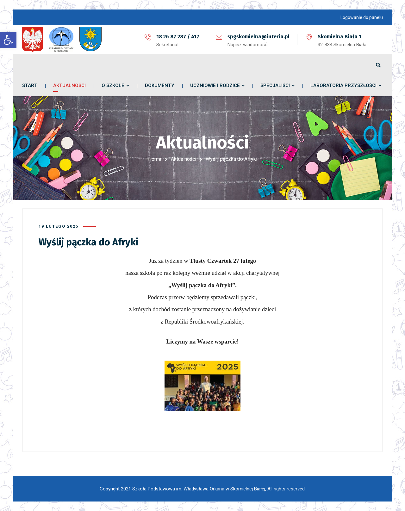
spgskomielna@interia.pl (258, 37)
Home (154, 159)
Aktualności (183, 159)
